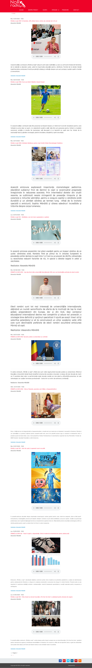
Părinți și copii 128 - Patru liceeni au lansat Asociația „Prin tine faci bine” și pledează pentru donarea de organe (42, 597)
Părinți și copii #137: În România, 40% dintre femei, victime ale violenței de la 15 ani (34, 21)
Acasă (21, 10)
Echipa (45, 10)
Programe (65, 10)
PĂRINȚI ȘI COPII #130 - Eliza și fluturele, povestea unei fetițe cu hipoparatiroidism (34, 389)
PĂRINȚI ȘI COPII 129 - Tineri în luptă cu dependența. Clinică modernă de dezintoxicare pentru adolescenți (40, 533)
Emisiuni (56, 10)
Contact (76, 10)
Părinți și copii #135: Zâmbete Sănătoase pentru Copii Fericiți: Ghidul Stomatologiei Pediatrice (37, 143)
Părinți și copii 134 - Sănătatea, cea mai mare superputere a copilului (30, 217)
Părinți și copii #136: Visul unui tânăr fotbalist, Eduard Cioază (27, 82)
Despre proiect (33, 10)
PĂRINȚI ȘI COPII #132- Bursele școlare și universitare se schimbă (29, 337)
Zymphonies (78, 665)
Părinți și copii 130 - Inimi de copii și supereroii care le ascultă (28, 448)
